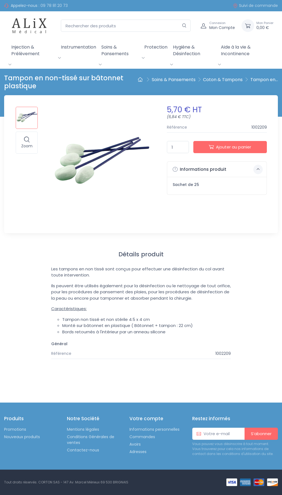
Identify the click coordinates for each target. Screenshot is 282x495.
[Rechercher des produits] (126, 26)
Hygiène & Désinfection (186, 50)
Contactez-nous (83, 450)
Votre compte (146, 418)
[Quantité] (178, 147)
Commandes (142, 437)
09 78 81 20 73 (54, 5)
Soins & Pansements (115, 50)
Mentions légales (83, 429)
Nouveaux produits (22, 437)
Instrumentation (78, 47)
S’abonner (261, 434)
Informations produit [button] (218, 169)
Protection (155, 47)
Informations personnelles (154, 429)
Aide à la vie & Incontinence (236, 50)
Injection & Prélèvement (25, 50)
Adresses (138, 451)
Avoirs (135, 444)
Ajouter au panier (230, 147)
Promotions (15, 429)
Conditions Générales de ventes (90, 439)
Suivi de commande (255, 5)
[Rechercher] (184, 26)
